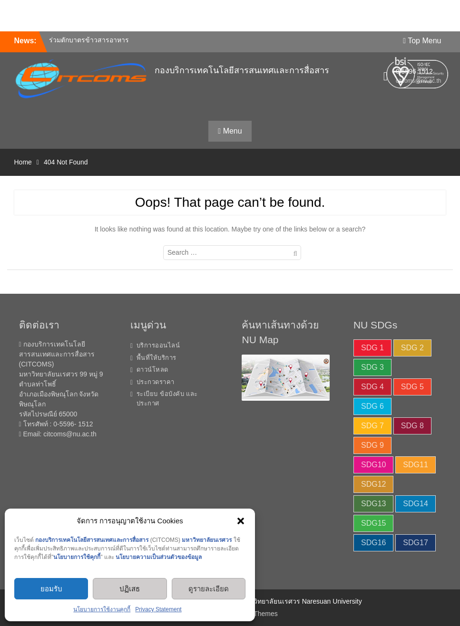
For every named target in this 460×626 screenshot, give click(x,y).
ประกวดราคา (156, 381)
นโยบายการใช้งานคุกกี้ (101, 609)
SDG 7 (372, 426)
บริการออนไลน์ (158, 345)
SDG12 (373, 484)
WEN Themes (257, 613)
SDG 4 (372, 387)
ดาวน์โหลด (152, 369)
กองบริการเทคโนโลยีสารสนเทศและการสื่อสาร (242, 70)
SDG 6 (372, 406)
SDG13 (373, 504)
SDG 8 (412, 426)
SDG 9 (372, 445)
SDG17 (415, 543)
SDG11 (415, 465)
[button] (240, 521)
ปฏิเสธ (129, 589)
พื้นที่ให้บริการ (156, 357)
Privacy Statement (158, 609)
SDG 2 (412, 348)
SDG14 (415, 504)
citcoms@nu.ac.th (69, 434)
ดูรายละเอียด (208, 589)
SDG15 (373, 523)
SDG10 (373, 465)
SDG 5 (412, 387)
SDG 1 (372, 348)
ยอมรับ (51, 589)
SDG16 (373, 543)
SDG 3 (372, 367)
